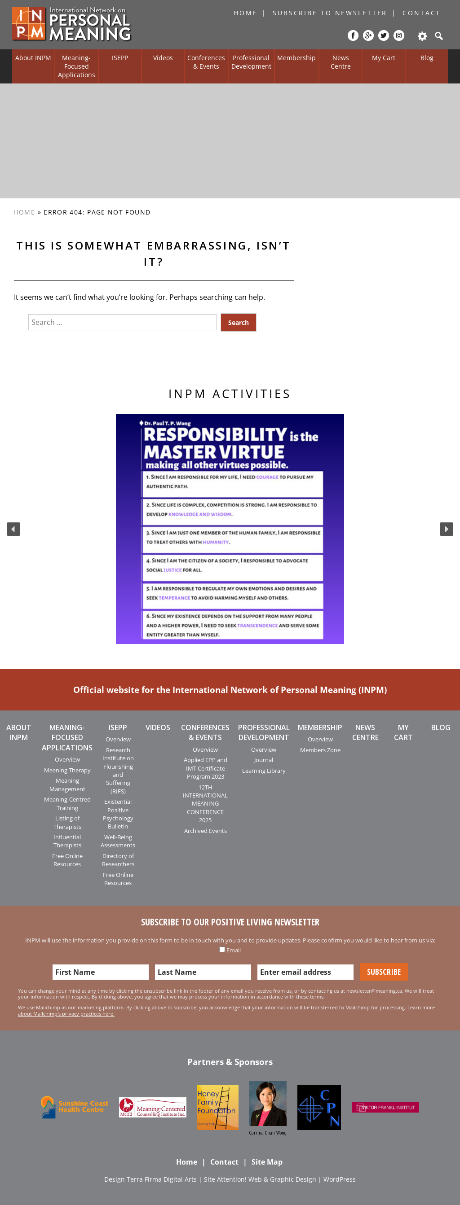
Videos (163, 57)
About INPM (33, 57)
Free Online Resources (67, 860)
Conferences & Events (206, 61)
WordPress (339, 1179)
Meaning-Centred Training (67, 803)
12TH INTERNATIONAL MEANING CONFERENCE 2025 (205, 803)
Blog (426, 57)
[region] (230, 529)
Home (246, 13)
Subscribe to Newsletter (330, 13)
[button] (13, 529)
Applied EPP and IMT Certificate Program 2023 (205, 768)
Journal (263, 760)
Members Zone (320, 750)
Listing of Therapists (67, 822)
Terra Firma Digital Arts (162, 1179)
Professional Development (251, 61)
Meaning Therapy (67, 770)
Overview (67, 759)
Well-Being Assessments (118, 841)
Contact (421, 13)
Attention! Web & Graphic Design (266, 1179)
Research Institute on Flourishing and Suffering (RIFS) (118, 770)
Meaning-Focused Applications (76, 66)
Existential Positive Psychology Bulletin (118, 813)
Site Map (267, 1162)
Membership (296, 57)
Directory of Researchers (118, 860)
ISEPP (120, 57)
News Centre (341, 61)
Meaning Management (67, 784)
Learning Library (264, 771)
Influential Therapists (67, 841)
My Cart (383, 57)
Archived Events (205, 831)
